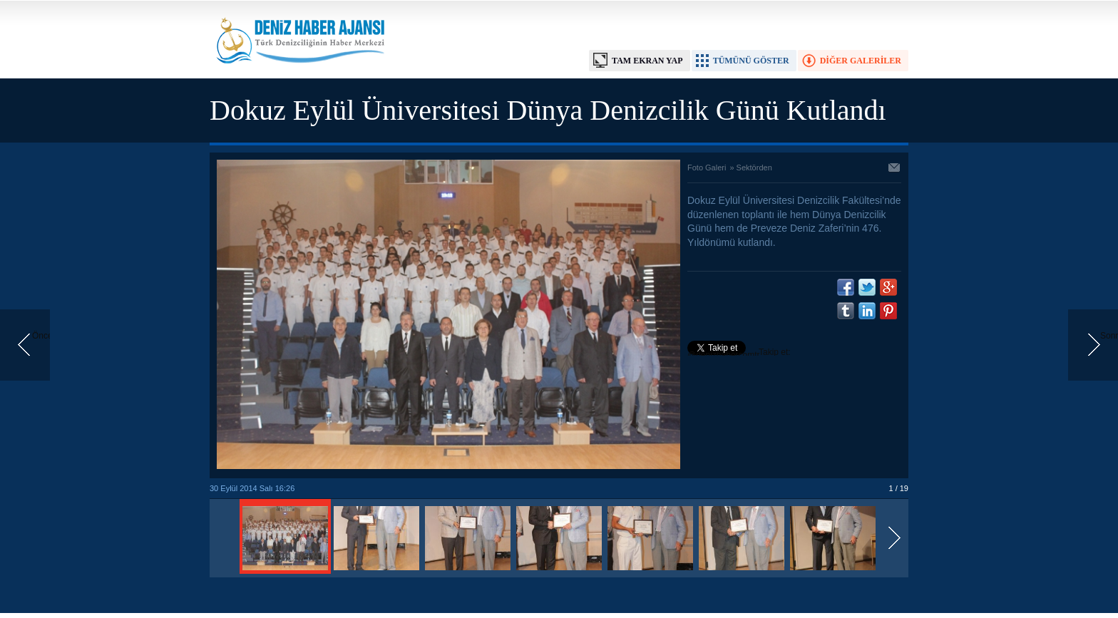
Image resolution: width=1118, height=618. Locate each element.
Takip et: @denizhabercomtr (739, 353)
